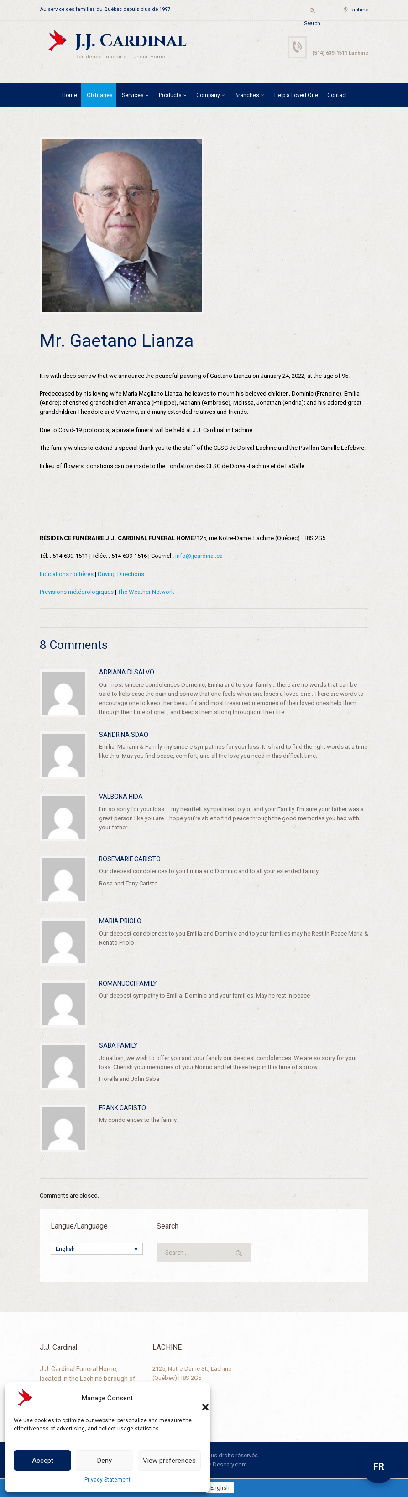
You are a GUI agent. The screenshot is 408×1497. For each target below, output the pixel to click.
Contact (337, 95)
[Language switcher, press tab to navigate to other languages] (97, 1249)
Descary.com (230, 1464)
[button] (196, 1398)
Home (69, 95)
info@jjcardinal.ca (199, 555)
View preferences (169, 1460)
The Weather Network (146, 591)
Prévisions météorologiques (77, 591)
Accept (42, 1460)
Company (208, 95)
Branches (247, 95)
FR (378, 1466)
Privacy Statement (107, 1479)
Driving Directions (121, 574)
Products (170, 95)
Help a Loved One (296, 95)
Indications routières (67, 574)
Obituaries (100, 95)
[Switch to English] (220, 1487)
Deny (104, 1460)
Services (133, 95)
